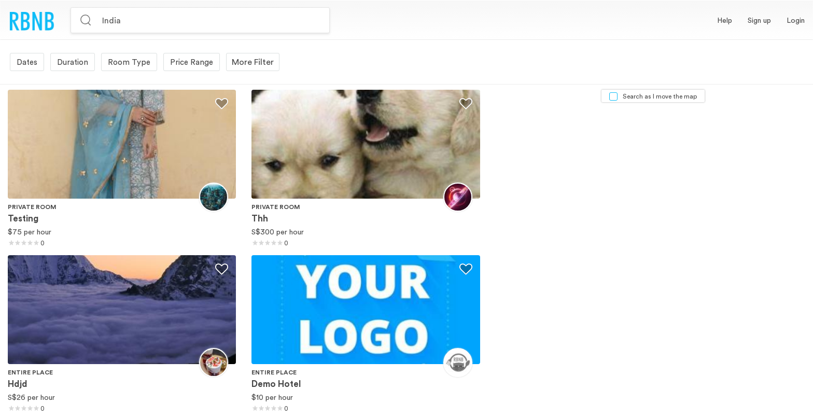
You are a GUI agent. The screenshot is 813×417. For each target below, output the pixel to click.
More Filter (253, 62)
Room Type (129, 62)
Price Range (191, 62)
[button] (759, 20)
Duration (72, 62)
